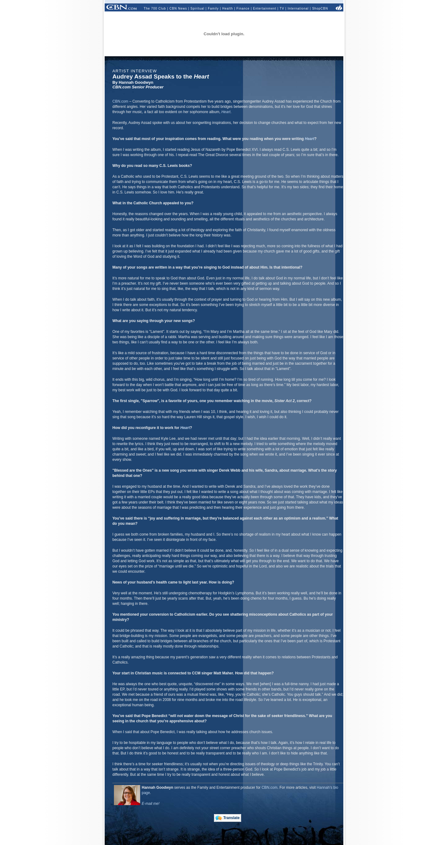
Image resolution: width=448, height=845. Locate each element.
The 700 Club (155, 8)
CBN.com (120, 101)
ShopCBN (320, 8)
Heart (225, 112)
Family (213, 8)
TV (282, 8)
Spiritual (197, 8)
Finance (243, 8)
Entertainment (264, 8)
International (298, 8)
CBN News (178, 8)
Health (227, 8)
